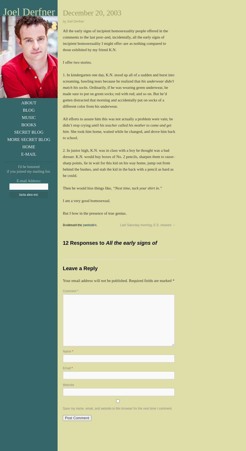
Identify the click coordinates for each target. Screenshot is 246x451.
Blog (29, 110)
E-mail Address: (28, 181)
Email (68, 368)
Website (68, 385)
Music (29, 117)
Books (28, 124)
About (28, 102)
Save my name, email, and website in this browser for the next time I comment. (117, 408)
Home (28, 146)
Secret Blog (28, 132)
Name (68, 351)
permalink (90, 225)
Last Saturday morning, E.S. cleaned (147, 225)
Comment (71, 291)
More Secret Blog (29, 139)
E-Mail (29, 154)
